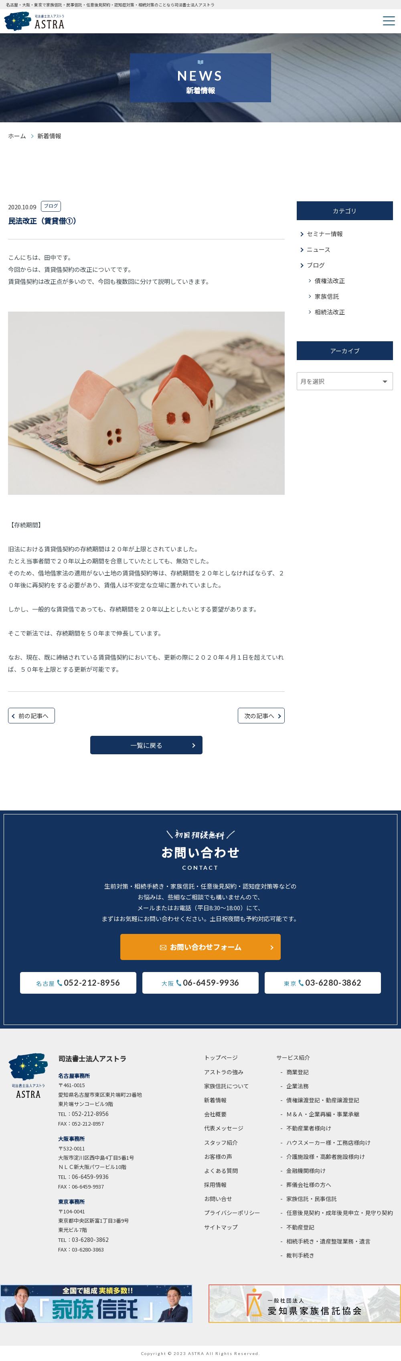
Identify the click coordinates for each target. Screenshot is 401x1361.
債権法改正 (330, 280)
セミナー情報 (325, 233)
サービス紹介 (293, 1057)
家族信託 (327, 296)
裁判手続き (300, 1255)
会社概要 (215, 1114)
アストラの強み (223, 1072)
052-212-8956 (90, 1114)
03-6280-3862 (90, 1239)
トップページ (221, 1057)
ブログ (316, 265)
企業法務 (297, 1086)
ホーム (17, 136)
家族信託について (226, 1086)
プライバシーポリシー (232, 1213)
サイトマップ (221, 1227)
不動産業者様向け (308, 1128)
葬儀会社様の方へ (308, 1185)
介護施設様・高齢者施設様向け (325, 1156)
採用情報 (215, 1185)
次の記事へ (259, 715)
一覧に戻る (146, 745)
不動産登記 (300, 1227)
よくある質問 (221, 1171)
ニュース (318, 249)
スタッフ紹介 (221, 1142)
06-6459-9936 (90, 1177)
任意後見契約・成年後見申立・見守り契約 (339, 1213)
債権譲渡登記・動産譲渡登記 (322, 1100)
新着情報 (215, 1100)
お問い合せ (218, 1199)
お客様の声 (218, 1156)
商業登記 (297, 1072)
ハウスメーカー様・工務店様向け (328, 1142)
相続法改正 (330, 312)
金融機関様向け (306, 1171)
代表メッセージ (223, 1128)
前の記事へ (33, 715)
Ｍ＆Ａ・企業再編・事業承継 (322, 1114)
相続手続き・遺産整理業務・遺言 (328, 1241)
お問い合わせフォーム (205, 947)
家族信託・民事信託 (311, 1199)
